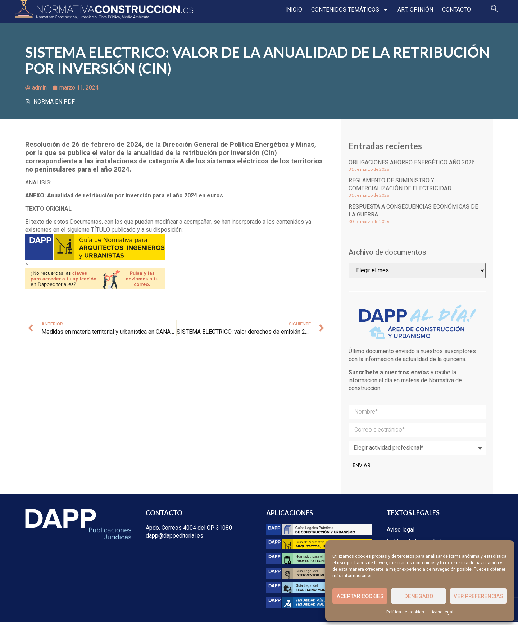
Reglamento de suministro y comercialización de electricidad (400, 187)
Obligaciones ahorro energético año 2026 (412, 165)
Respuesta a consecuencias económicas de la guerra (413, 213)
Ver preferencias (478, 596)
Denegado (418, 596)
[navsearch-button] (491, 11)
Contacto (453, 10)
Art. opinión (412, 10)
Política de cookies (405, 612)
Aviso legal (442, 612)
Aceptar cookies (360, 596)
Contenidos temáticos (346, 10)
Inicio (290, 10)
